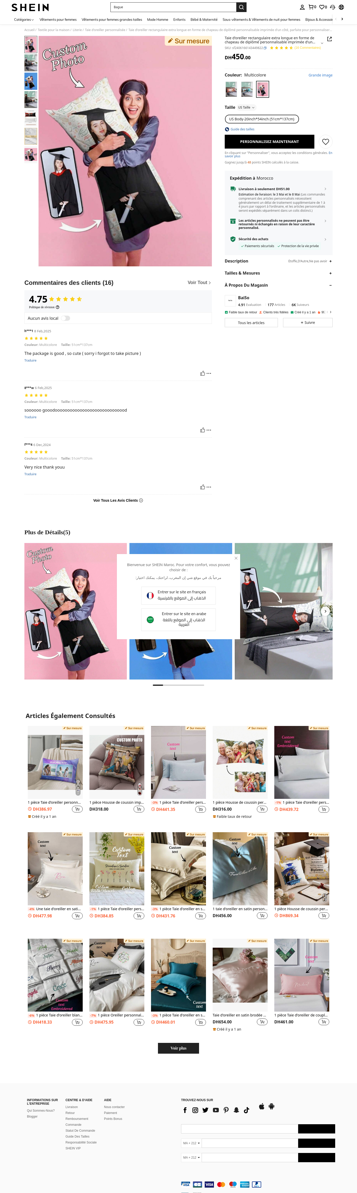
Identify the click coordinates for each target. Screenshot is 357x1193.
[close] (233, 560)
